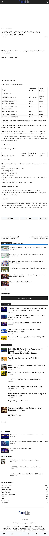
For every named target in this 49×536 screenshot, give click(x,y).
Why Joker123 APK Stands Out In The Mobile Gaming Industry (28, 268)
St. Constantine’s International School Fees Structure (38, 237)
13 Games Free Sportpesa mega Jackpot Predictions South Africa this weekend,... (28, 434)
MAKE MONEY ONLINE (19, 528)
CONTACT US (7, 530)
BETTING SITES (37, 526)
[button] (2, 2)
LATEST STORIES (8, 28)
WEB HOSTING (31, 528)
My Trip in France (14, 415)
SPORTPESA (27, 530)
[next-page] (5, 289)
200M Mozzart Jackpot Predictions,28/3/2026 (24, 323)
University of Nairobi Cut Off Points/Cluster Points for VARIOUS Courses (26, 473)
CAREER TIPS (7, 528)
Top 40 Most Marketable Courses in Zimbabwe (24, 379)
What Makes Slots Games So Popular (20, 282)
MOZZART (35, 530)
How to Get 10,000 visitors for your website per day (26, 372)
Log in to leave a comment (24, 298)
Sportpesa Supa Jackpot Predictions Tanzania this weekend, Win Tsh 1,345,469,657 (29, 441)
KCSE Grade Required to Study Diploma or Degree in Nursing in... (24, 460)
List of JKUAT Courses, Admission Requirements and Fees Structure (25, 467)
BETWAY (42, 530)
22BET (20, 530)
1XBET (15, 530)
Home (2, 28)
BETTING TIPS (27, 526)
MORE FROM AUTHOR (18, 243)
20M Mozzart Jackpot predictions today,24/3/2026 (26, 337)
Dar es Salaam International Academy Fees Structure (10, 237)
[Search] (47, 2)
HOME (8, 526)
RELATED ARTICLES (6, 243)
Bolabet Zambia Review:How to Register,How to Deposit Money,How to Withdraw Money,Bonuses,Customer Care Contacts (25, 351)
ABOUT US (41, 528)
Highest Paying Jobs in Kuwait (19, 401)
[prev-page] (2, 289)
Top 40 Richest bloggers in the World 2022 (23, 358)
